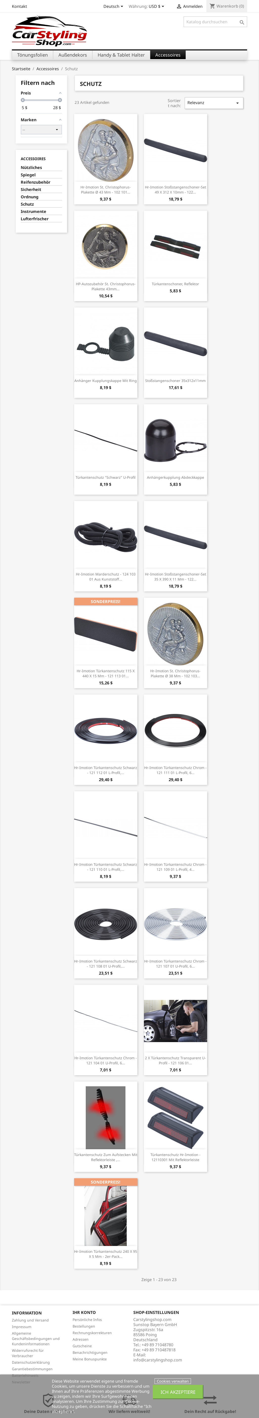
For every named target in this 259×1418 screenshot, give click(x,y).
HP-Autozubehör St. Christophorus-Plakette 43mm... (106, 286)
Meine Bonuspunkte (90, 1359)
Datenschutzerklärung (31, 1362)
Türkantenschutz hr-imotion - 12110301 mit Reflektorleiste (175, 1157)
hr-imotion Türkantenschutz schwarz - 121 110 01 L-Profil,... (105, 867)
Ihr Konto (84, 1312)
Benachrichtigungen (90, 1352)
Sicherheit (31, 189)
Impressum (21, 1326)
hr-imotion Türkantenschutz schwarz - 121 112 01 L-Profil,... (105, 770)
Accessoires (33, 158)
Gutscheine (82, 1345)
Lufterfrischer (35, 219)
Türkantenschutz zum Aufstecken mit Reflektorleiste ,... (105, 1157)
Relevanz (214, 103)
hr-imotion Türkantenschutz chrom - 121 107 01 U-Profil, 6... (175, 964)
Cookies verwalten (173, 1381)
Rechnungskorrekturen (92, 1332)
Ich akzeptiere (178, 1392)
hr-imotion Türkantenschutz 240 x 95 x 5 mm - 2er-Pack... (105, 1254)
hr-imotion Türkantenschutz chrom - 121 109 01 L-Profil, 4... (175, 867)
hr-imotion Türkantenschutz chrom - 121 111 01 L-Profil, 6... (175, 770)
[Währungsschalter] (157, 7)
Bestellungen (84, 1326)
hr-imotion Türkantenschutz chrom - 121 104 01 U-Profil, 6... (105, 1060)
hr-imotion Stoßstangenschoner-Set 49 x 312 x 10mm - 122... (175, 190)
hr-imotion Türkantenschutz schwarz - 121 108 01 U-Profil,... (105, 964)
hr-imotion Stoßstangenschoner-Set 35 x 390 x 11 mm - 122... (175, 577)
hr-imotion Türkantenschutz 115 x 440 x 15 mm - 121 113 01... (106, 673)
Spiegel (28, 175)
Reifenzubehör (35, 182)
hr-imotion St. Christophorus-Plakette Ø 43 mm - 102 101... (105, 190)
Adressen (81, 1339)
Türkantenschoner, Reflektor (175, 283)
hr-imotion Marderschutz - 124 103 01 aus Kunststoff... (106, 577)
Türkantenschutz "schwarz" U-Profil (106, 477)
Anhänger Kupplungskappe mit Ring (105, 380)
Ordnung (29, 197)
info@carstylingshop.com (157, 1360)
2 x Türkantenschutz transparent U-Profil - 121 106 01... (175, 1060)
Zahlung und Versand (30, 1320)
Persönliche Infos (87, 1319)
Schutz (27, 204)
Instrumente (33, 211)
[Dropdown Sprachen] (114, 7)
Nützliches (31, 167)
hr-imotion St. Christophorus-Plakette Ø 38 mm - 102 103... (175, 673)
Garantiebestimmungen (32, 1368)
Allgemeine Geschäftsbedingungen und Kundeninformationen (36, 1338)
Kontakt (19, 6)
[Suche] (215, 21)
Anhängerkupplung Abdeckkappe (175, 477)
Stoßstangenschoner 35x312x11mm (175, 380)
